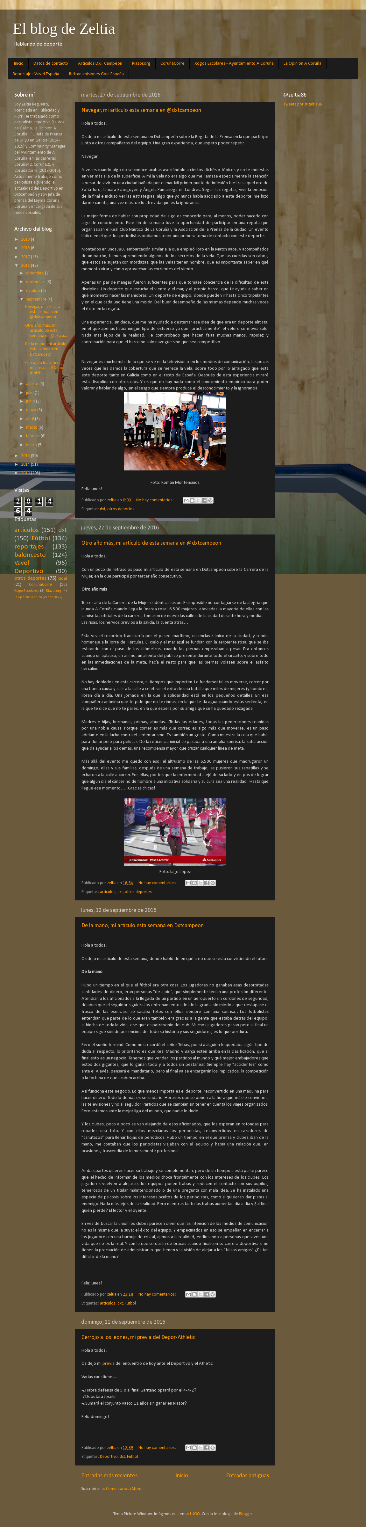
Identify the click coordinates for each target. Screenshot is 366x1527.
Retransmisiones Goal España (96, 74)
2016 (26, 266)
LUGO (195, 1514)
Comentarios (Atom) (124, 1489)
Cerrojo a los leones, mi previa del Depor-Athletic (138, 1337)
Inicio (19, 63)
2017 (26, 257)
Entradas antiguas (247, 1476)
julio (30, 393)
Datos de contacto (50, 63)
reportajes (29, 546)
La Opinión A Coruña (302, 63)
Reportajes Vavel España (36, 74)
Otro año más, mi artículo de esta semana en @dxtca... (46, 331)
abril (30, 419)
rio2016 (52, 597)
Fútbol (130, 1303)
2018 (26, 248)
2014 (26, 464)
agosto (32, 384)
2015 (26, 456)
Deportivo (109, 1457)
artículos (108, 892)
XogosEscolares (26, 591)
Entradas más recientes (109, 1476)
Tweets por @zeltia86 (302, 104)
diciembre (35, 273)
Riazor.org (141, 63)
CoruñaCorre (172, 63)
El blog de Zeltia (64, 28)
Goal (62, 579)
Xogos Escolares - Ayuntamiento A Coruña (234, 63)
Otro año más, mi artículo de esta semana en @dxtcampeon (151, 543)
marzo (32, 427)
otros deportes (120, 509)
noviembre (36, 282)
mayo (31, 410)
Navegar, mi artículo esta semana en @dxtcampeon (141, 110)
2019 (26, 239)
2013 (26, 473)
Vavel (21, 563)
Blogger (245, 1514)
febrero (33, 436)
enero (32, 445)
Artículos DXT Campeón (100, 63)
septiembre (36, 299)
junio (31, 401)
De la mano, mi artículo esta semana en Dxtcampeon (142, 926)
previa (109, 1363)
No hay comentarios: (155, 500)
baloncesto (30, 555)
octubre (33, 291)
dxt (102, 509)
